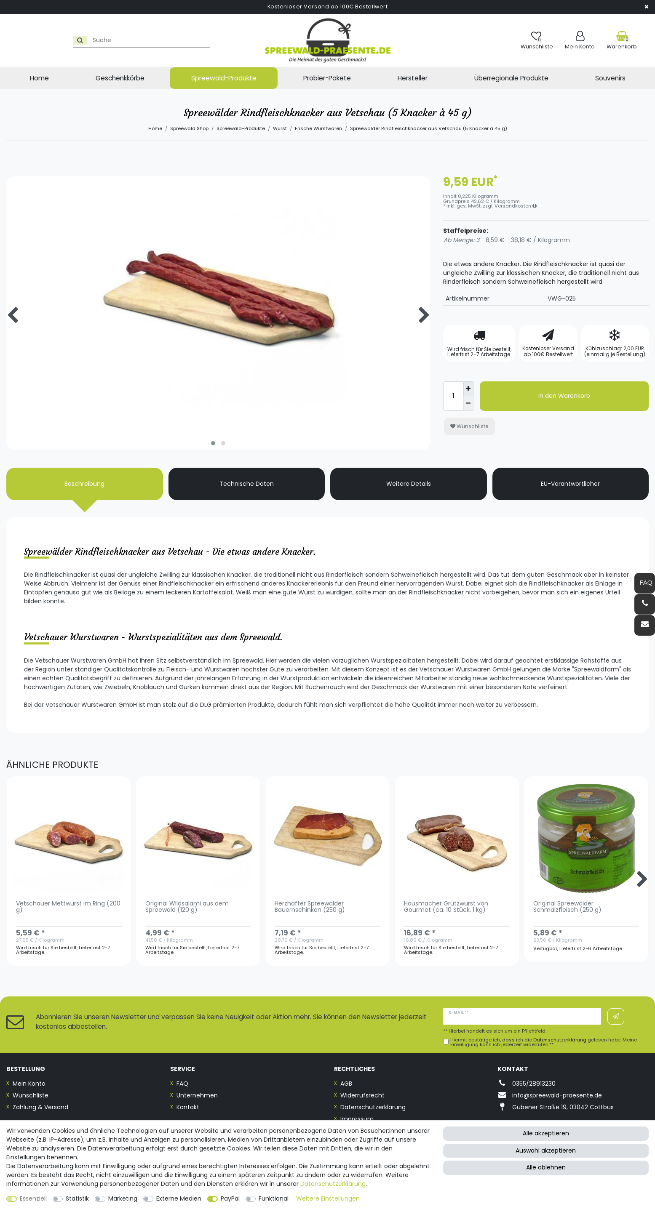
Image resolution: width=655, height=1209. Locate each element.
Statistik (77, 1198)
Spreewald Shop (189, 128)
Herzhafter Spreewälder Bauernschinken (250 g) (310, 907)
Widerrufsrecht (362, 1095)
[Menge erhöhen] (468, 389)
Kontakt (187, 1107)
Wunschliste (469, 426)
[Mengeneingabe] (453, 396)
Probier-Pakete (327, 78)
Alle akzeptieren (546, 1133)
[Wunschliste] (537, 40)
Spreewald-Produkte (224, 78)
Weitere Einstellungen (328, 1198)
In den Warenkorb (564, 395)
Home (39, 78)
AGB (346, 1083)
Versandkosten (516, 205)
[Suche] (15, 40)
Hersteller (413, 78)
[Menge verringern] (468, 403)
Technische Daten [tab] (246, 483)
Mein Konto (29, 1083)
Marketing (122, 1198)
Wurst (280, 128)
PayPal (230, 1198)
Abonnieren (616, 1016)
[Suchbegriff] (81, 40)
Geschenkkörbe (120, 78)
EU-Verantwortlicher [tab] (570, 483)
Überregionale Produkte (511, 78)
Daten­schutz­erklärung (333, 1184)
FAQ (182, 1083)
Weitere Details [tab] (408, 483)
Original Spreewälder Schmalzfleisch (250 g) (567, 907)
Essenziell (33, 1198)
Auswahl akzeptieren (546, 1150)
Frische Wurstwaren (318, 128)
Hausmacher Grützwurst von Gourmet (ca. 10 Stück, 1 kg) (446, 907)
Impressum (357, 1119)
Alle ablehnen (546, 1167)
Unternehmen (197, 1095)
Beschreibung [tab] (84, 483)
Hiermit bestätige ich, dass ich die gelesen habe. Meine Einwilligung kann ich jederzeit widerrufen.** (543, 1042)
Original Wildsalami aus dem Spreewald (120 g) (187, 907)
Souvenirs (610, 78)
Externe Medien (178, 1198)
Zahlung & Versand (40, 1107)
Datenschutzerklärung (373, 1107)
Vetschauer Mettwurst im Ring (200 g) (68, 907)
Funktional (274, 1198)
